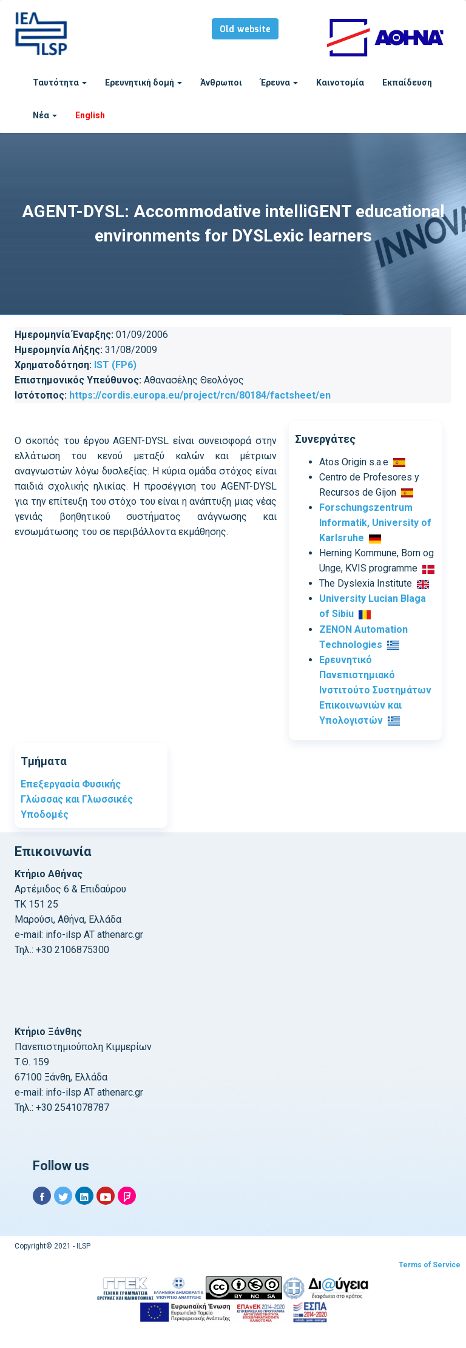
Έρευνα (279, 82)
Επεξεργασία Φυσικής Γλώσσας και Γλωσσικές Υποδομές (77, 799)
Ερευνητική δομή (143, 82)
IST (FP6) (115, 365)
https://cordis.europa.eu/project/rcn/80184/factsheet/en (200, 395)
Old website (245, 29)
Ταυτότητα (60, 82)
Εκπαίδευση (407, 82)
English (90, 115)
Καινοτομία (340, 82)
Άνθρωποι (221, 82)
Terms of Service (430, 1265)
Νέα (45, 115)
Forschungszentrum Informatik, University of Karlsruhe (375, 523)
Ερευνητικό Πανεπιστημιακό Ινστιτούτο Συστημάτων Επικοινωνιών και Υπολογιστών (375, 690)
